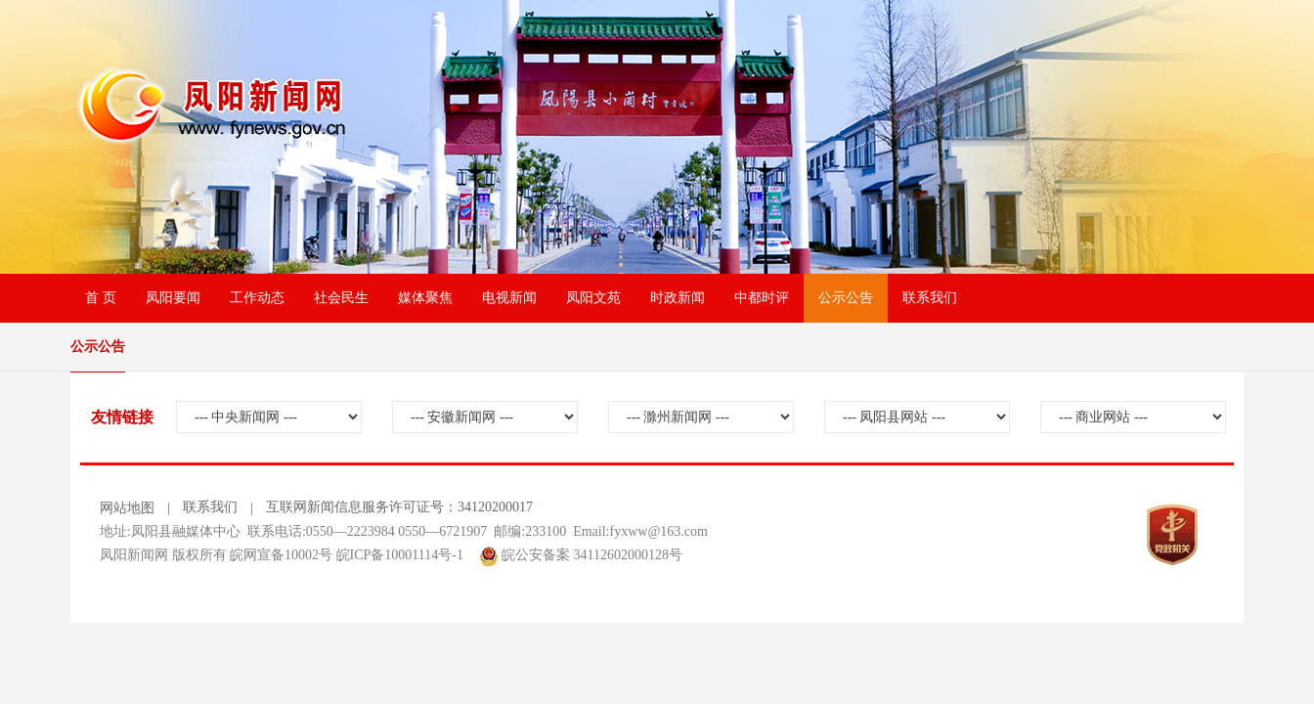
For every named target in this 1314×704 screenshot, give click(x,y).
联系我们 (929, 297)
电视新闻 (509, 297)
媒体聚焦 (425, 297)
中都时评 (761, 297)
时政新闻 (677, 297)
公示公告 (845, 297)
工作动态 (257, 297)
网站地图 (127, 508)
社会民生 (341, 297)
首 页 (100, 297)
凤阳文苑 (593, 297)
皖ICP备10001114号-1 (399, 555)
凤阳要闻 (173, 297)
